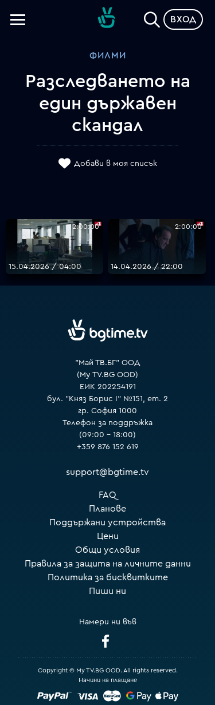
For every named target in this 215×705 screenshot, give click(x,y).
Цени (108, 536)
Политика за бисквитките (108, 577)
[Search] (152, 17)
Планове (107, 508)
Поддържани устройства (107, 522)
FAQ (107, 495)
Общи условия (107, 550)
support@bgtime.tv (107, 472)
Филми (107, 55)
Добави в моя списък (115, 164)
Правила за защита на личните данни (108, 563)
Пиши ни (107, 591)
